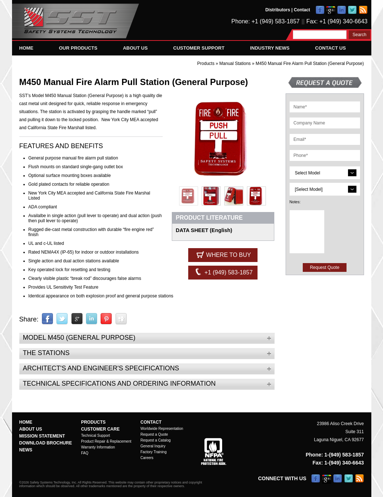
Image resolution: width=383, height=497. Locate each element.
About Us (135, 48)
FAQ (84, 453)
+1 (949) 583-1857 (223, 272)
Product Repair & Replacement (106, 441)
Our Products (78, 48)
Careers (147, 458)
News (25, 449)
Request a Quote (154, 434)
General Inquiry (152, 446)
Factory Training (153, 452)
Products (205, 63)
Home (26, 48)
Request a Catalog (155, 440)
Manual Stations (235, 63)
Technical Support (95, 436)
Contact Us (330, 48)
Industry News (269, 48)
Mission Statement (42, 436)
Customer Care (100, 429)
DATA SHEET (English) (204, 230)
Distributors (277, 9)
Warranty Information (98, 447)
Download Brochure (45, 443)
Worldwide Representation (161, 429)
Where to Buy (223, 254)
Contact (302, 9)
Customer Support (199, 48)
